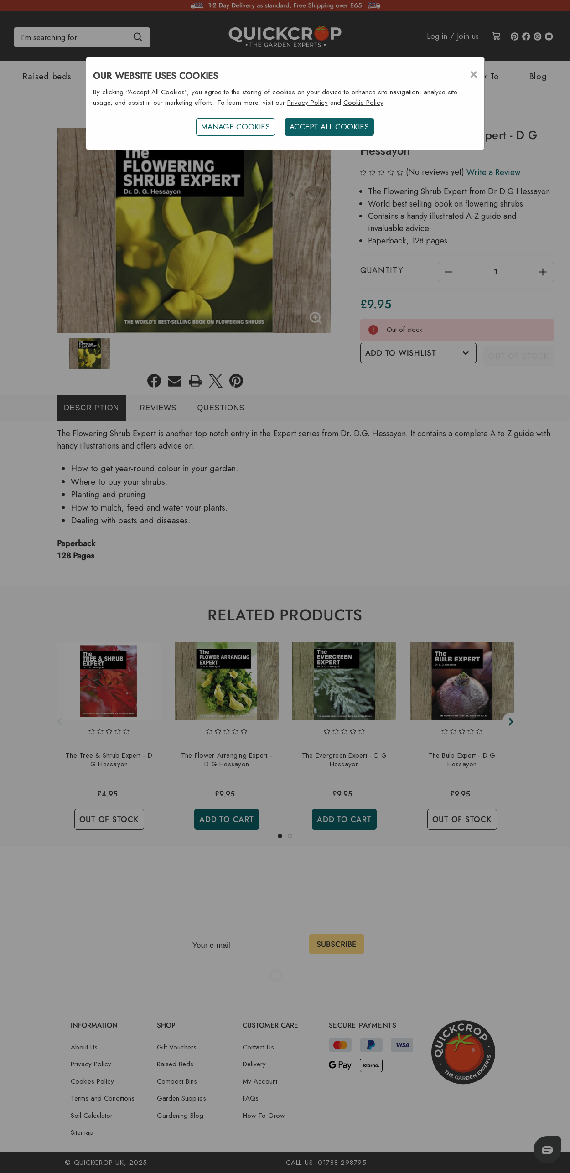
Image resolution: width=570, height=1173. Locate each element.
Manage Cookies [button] (234, 126)
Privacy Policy (307, 103)
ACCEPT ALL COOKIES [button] (330, 126)
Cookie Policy (363, 103)
